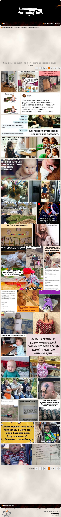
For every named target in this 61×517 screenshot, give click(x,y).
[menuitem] (56, 23)
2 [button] (44, 68)
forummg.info (20, 508)
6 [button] (53, 68)
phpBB (38, 508)
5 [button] (51, 68)
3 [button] (46, 68)
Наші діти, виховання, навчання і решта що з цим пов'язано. (29, 63)
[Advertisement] (30, 46)
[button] (36, 68)
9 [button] (57, 68)
